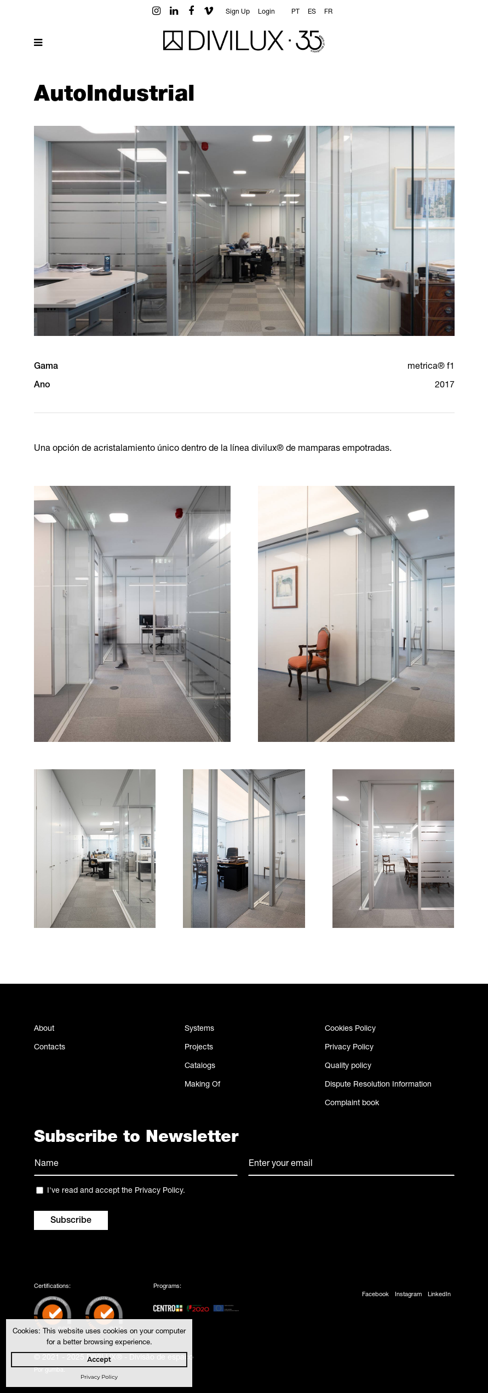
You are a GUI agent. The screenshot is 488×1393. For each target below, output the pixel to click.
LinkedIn (439, 1295)
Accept (99, 1359)
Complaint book (352, 1103)
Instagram (408, 1295)
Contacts (49, 1048)
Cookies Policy (350, 1029)
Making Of (202, 1085)
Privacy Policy (349, 1048)
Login (266, 12)
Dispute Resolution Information (378, 1085)
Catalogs (200, 1066)
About (44, 1029)
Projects (199, 1048)
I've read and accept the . (116, 1191)
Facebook (375, 1295)
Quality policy (348, 1066)
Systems (199, 1029)
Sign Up (238, 12)
